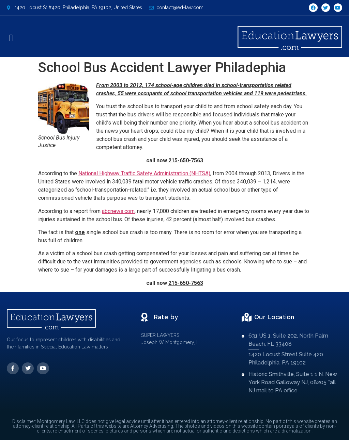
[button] (11, 38)
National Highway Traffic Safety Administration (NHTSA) (144, 173)
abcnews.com (118, 211)
